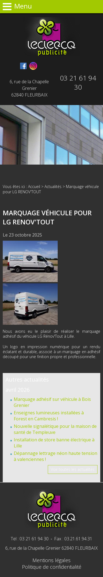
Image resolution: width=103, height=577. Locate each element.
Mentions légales (51, 560)
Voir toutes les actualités (72, 469)
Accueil (34, 186)
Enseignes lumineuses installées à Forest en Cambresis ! (49, 416)
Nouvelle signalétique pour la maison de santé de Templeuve (55, 429)
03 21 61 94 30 (78, 82)
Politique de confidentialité (51, 566)
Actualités (53, 186)
